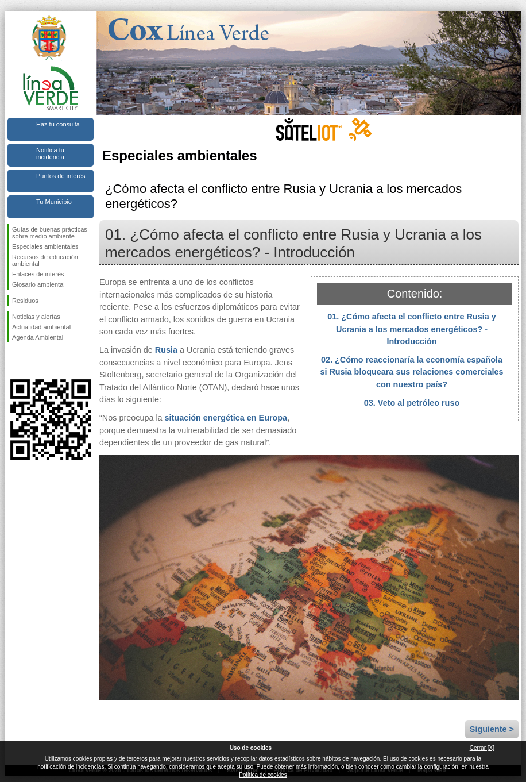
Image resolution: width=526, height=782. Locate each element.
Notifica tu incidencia (50, 153)
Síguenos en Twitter (33, 361)
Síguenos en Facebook (14, 361)
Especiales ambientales (45, 246)
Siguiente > (492, 729)
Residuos (25, 300)
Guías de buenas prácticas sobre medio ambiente (49, 233)
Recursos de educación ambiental (45, 260)
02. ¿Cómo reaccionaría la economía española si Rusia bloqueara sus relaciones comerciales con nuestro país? (411, 372)
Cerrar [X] (482, 748)
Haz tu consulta (58, 124)
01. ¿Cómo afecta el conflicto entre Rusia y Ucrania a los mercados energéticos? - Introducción (411, 329)
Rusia (166, 350)
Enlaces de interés (38, 274)
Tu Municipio (54, 201)
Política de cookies (263, 775)
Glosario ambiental (38, 284)
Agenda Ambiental (37, 337)
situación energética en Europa (226, 417)
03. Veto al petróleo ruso (411, 402)
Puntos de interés (61, 175)
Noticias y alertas (36, 316)
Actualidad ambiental (41, 326)
